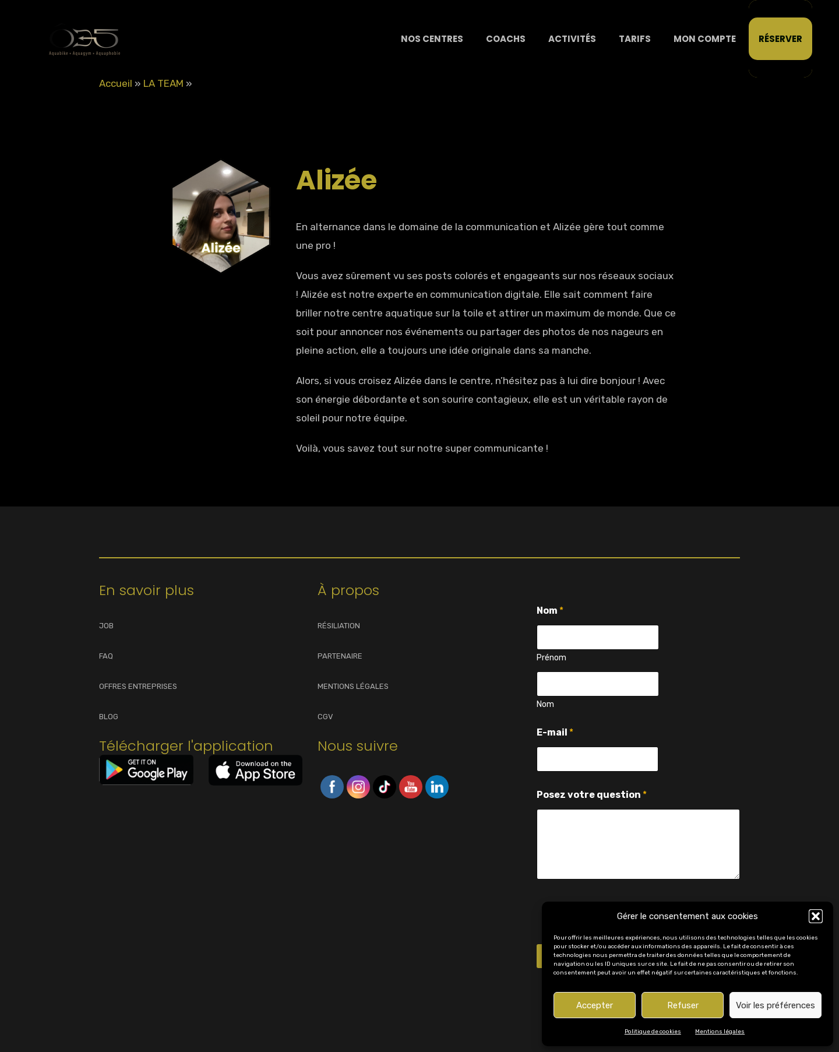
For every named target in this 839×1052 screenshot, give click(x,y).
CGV (325, 716)
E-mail (555, 732)
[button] (816, 916)
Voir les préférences (775, 1005)
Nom (545, 704)
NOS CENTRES (432, 39)
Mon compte (705, 39)
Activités (572, 39)
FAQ (106, 656)
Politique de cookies (653, 1031)
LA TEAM (163, 83)
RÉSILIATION (339, 625)
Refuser (683, 1005)
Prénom (551, 658)
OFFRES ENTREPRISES (138, 686)
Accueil (115, 83)
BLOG (108, 716)
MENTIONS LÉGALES (353, 686)
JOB (106, 625)
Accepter (594, 1005)
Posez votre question (592, 794)
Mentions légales (720, 1031)
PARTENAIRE (340, 656)
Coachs (506, 39)
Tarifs (635, 39)
